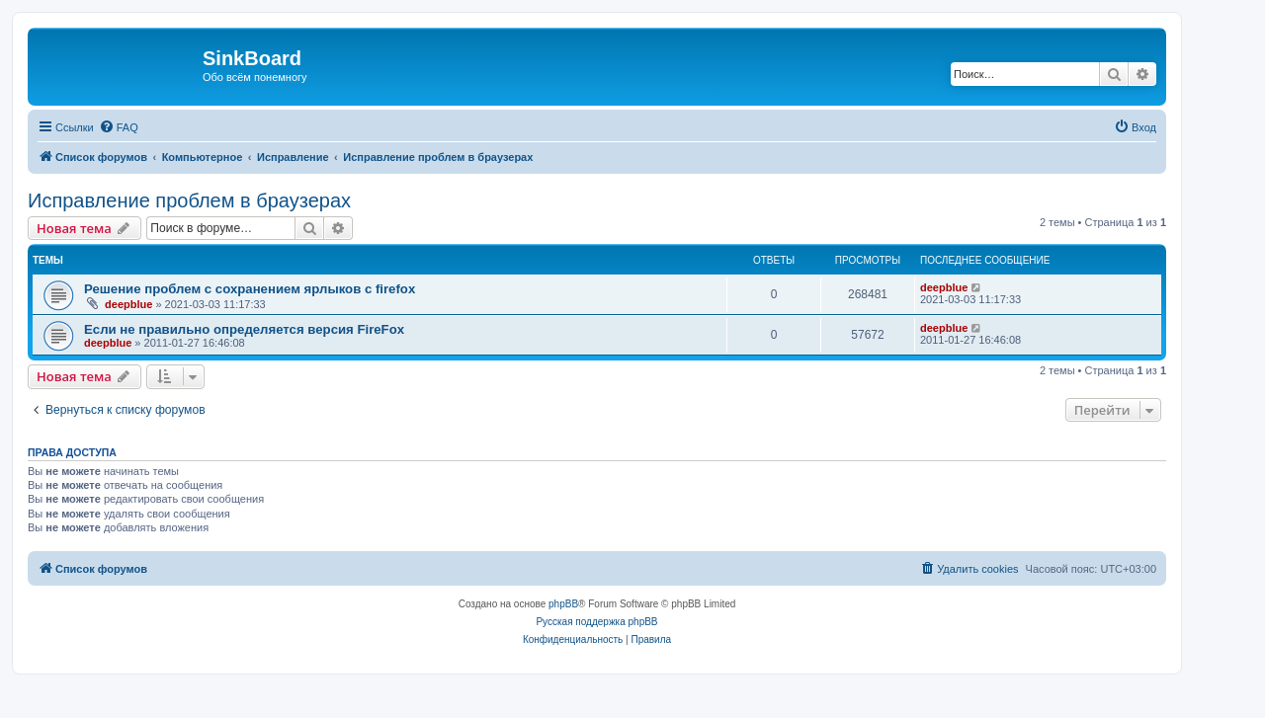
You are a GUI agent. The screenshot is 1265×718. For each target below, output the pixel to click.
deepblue (128, 304)
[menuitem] (118, 127)
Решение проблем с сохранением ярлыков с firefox (249, 288)
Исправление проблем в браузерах (189, 200)
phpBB (563, 603)
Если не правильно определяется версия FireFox (244, 329)
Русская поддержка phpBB (596, 621)
